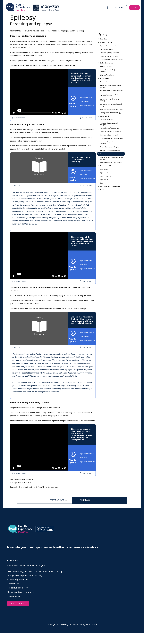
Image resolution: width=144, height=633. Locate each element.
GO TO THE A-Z (18, 603)
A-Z (134, 7)
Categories (117, 7)
